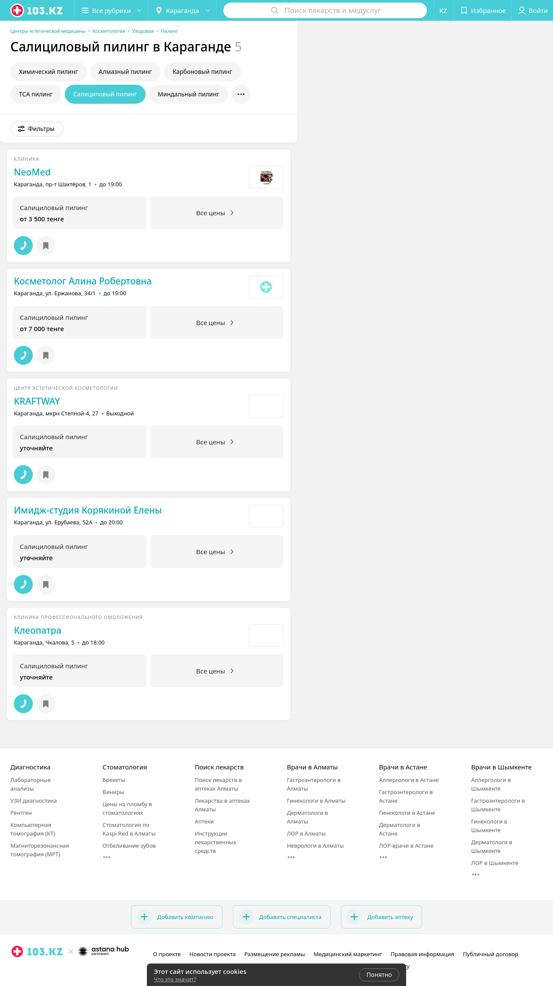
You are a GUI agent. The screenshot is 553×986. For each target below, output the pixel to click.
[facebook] (29, 970)
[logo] (37, 10)
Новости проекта (212, 954)
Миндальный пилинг (188, 94)
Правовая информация (422, 954)
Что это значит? (175, 979)
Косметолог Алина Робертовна (83, 281)
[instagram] (17, 970)
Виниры (113, 792)
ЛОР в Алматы (306, 833)
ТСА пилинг (36, 94)
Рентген (21, 813)
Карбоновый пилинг (202, 71)
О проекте (167, 954)
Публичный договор (490, 954)
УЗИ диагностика (33, 800)
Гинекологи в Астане (407, 813)
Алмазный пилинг (125, 71)
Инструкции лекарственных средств (215, 842)
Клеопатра (37, 630)
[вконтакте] (41, 970)
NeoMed (32, 172)
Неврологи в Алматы (315, 845)
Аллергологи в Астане (409, 780)
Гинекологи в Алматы (316, 800)
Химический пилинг (48, 71)
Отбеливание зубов (129, 845)
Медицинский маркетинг (348, 954)
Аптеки (204, 821)
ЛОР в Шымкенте (494, 863)
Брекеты (113, 780)
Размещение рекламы (274, 954)
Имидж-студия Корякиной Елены (88, 510)
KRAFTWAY (37, 401)
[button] (111, 10)
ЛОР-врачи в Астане (406, 845)
